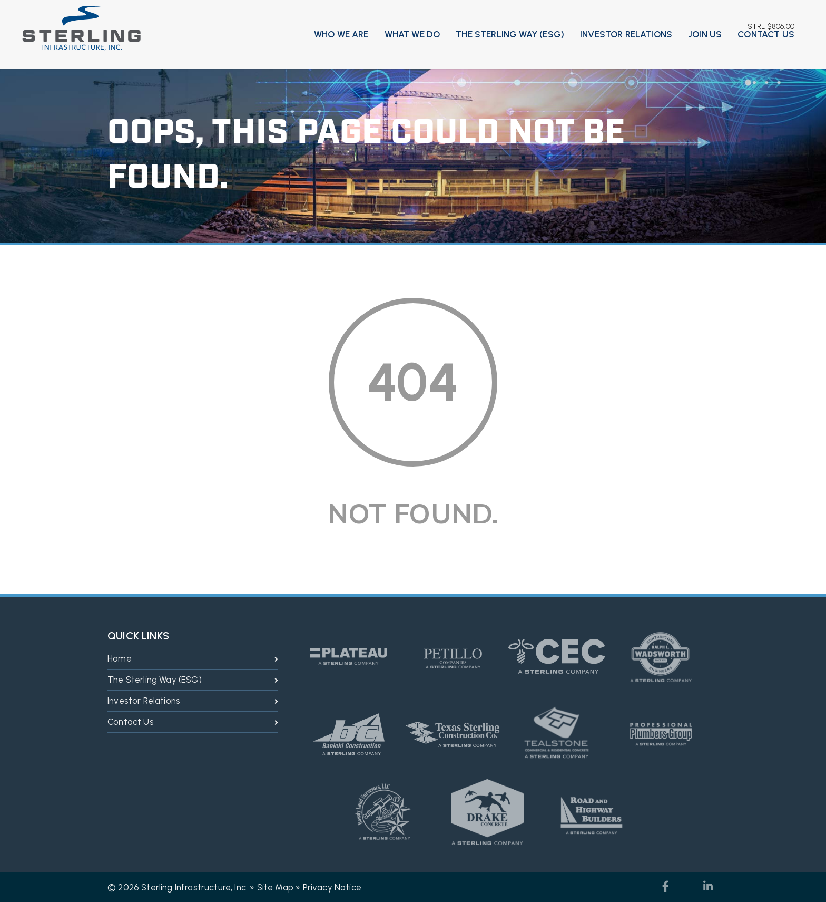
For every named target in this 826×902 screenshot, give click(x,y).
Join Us (705, 34)
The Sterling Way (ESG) (510, 34)
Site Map (275, 887)
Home (119, 658)
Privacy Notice (332, 887)
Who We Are (341, 34)
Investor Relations (626, 34)
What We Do (412, 34)
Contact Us (766, 34)
